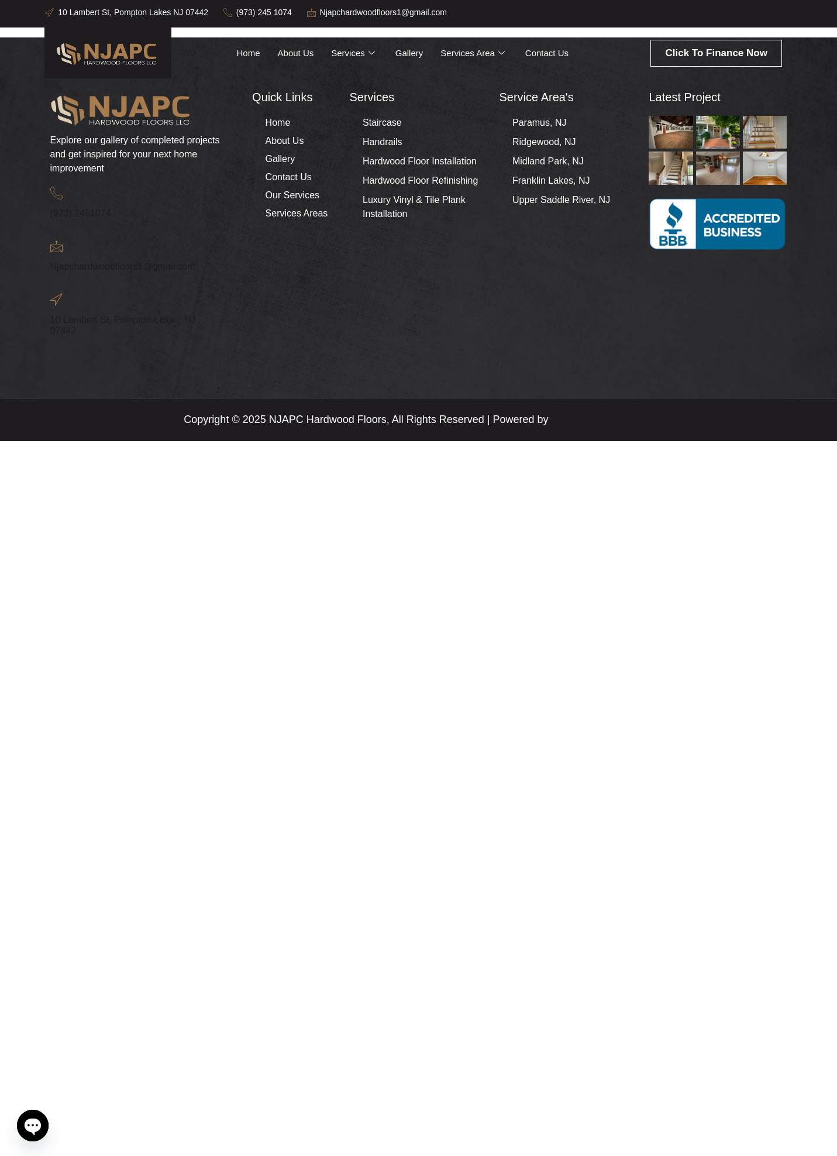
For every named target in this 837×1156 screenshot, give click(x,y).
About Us (296, 53)
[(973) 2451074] (56, 193)
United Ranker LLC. (598, 419)
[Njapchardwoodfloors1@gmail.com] (56, 246)
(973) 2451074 (80, 213)
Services (354, 53)
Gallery (409, 53)
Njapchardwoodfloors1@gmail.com (122, 266)
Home (248, 53)
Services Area (473, 53)
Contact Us (547, 53)
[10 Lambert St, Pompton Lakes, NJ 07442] (56, 299)
